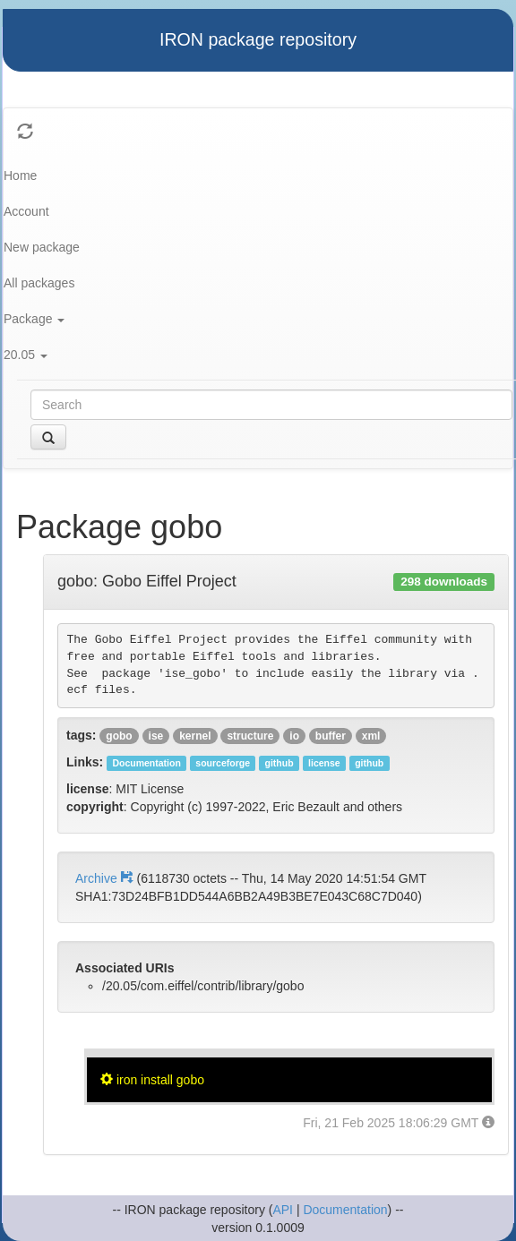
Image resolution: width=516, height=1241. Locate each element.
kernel (195, 736)
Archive (105, 878)
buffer (330, 736)
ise (156, 736)
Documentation (345, 1209)
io (294, 736)
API (282, 1209)
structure (250, 736)
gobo (119, 736)
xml (371, 736)
